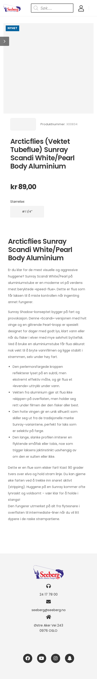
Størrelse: (17, 201)
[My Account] (81, 8)
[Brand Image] (23, 124)
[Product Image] (48, 68)
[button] (4, 41)
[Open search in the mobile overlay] (52, 8)
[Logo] (12, 8)
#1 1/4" (27, 211)
